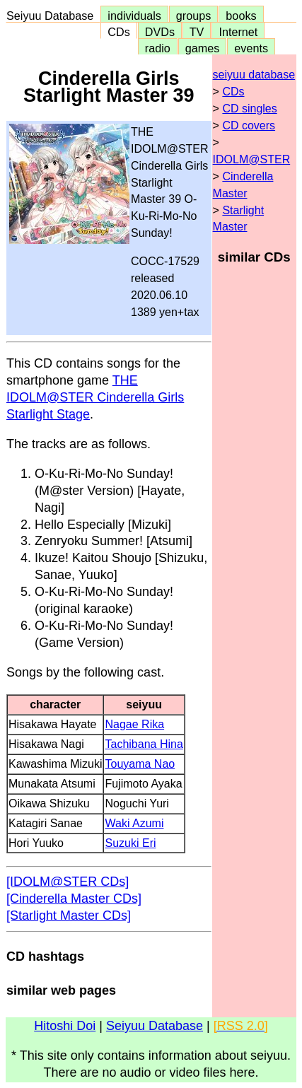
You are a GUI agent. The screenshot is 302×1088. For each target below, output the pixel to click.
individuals (134, 15)
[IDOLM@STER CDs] (67, 882)
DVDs (160, 31)
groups (194, 15)
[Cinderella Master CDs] (73, 898)
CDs (118, 31)
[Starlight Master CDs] (68, 915)
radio (158, 48)
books (240, 15)
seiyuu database (254, 75)
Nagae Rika (134, 724)
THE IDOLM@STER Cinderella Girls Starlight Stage (95, 397)
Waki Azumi (134, 823)
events (251, 48)
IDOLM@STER (252, 159)
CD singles (249, 109)
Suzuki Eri (130, 843)
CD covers (248, 125)
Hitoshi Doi (64, 1026)
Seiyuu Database (53, 15)
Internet (238, 31)
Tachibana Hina (143, 744)
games (202, 48)
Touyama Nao (140, 764)
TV (196, 31)
